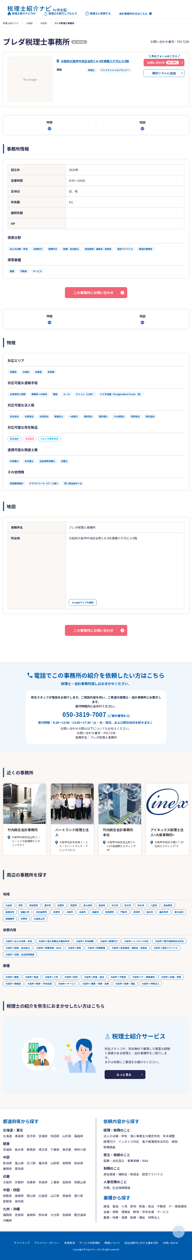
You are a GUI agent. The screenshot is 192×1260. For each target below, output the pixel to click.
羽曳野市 (109, 912)
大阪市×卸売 (71, 976)
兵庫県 (31, 1182)
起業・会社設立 (114, 1160)
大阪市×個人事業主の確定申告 (54, 941)
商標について (112, 1243)
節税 (175, 1141)
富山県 (19, 1163)
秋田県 (54, 1136)
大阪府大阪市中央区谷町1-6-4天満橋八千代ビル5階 (95, 61)
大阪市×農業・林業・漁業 (95, 983)
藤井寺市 (163, 912)
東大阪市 (179, 912)
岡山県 (31, 1195)
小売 (124, 1206)
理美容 (125, 1212)
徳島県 (66, 1195)
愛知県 (19, 1168)
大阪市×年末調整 (85, 941)
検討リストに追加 (164, 73)
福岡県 (7, 1215)
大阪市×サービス (67, 983)
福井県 (43, 1163)
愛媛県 (7, 1201)
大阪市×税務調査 (96, 947)
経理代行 (109, 1141)
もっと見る (123, 1074)
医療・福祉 (137, 1217)
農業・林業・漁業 (115, 1217)
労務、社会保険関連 (117, 1187)
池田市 (60, 905)
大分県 (54, 1215)
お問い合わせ (170, 1243)
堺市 (20, 905)
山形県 (66, 1136)
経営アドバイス (152, 1174)
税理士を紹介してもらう (60, 13)
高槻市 (102, 905)
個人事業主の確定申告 (145, 1136)
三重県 (54, 1182)
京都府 (19, 1182)
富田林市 (9, 912)
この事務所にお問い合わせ (93, 292)
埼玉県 (43, 1149)
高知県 (19, 1201)
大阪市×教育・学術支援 (39, 983)
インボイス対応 (128, 1141)
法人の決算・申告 (115, 1136)
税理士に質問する (98, 13)
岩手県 (31, 1136)
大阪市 (43, 23)
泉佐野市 (167, 905)
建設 (106, 1206)
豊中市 (47, 905)
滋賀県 (66, 1182)
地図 (142, 122)
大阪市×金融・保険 (171, 976)
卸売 (133, 1206)
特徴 (49, 122)
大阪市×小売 (51, 976)
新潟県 (7, 1163)
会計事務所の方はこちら (133, 13)
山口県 (54, 1195)
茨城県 (7, 1149)
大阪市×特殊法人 (150, 983)
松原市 (56, 912)
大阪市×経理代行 (109, 941)
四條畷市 (9, 918)
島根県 (19, 1195)
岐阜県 (78, 1163)
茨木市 (140, 905)
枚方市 (127, 905)
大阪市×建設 (12, 976)
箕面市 (95, 912)
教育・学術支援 (143, 1212)
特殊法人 (154, 1217)
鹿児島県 (80, 1215)
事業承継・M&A (137, 1160)
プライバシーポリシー (47, 1243)
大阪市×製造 (31, 976)
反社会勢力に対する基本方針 (141, 1243)
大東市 (69, 912)
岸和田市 (33, 905)
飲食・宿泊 (146, 1206)
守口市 (114, 905)
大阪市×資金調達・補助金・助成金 (129, 947)
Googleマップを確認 (82, 602)
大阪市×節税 (74, 947)
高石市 (149, 912)
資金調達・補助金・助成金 (121, 1174)
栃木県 (19, 1149)
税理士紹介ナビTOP (21, 13)
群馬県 (31, 1149)
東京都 (66, 1149)
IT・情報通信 (178, 1206)
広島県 (43, 1195)
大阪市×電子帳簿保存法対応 (169, 941)
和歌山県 (80, 1182)
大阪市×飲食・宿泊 (94, 976)
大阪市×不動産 (118, 976)
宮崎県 (66, 1215)
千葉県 (54, 1149)
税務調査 (109, 1147)
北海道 (7, 1136)
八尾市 (153, 905)
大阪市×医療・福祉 (125, 983)
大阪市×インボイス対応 (136, 941)
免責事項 (69, 1243)
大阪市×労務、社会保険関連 (19, 954)
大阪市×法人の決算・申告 (18, 941)
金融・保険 (111, 1212)
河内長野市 (41, 912)
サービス (163, 1212)
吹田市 (73, 905)
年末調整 (169, 1136)
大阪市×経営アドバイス (165, 947)
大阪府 (29, 23)
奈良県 (43, 1182)
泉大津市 (87, 905)
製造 (115, 1206)
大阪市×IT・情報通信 (143, 976)
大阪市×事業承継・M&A (48, 947)
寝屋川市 (25, 912)
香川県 (78, 1195)
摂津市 (136, 912)
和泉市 (82, 912)
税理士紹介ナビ (11, 23)
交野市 (24, 918)
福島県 (78, 1136)
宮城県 (43, 1136)
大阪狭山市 (39, 918)
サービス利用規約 (89, 1243)
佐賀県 (19, 1215)
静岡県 (7, 1168)
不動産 (161, 1206)
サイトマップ (21, 1243)
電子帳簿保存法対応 (155, 1141)
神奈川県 (80, 1149)
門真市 (123, 912)
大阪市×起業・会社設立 (17, 947)
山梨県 (54, 1163)
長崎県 (31, 1215)
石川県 (31, 1163)
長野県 (66, 1163)
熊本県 (43, 1215)
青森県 (19, 1136)
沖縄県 (7, 1220)
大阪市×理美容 (13, 983)
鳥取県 (7, 1195)
